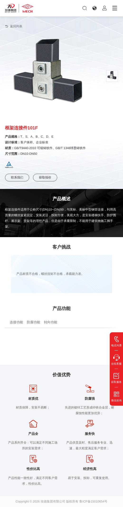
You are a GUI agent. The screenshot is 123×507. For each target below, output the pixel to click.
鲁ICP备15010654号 (93, 501)
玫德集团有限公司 (53, 501)
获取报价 (45, 177)
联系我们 (17, 177)
